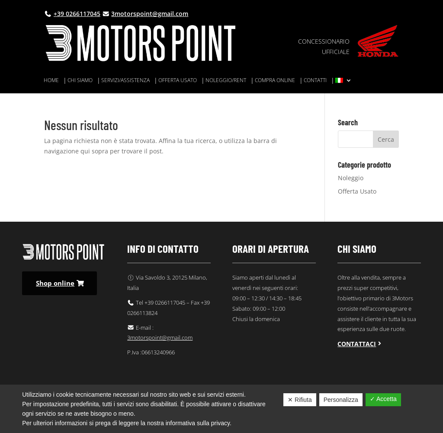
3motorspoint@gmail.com (149, 14)
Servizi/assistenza (125, 80)
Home (51, 80)
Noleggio (350, 178)
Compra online (275, 80)
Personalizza (341, 399)
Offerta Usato (357, 191)
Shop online (55, 283)
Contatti (315, 80)
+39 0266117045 (77, 14)
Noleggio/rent (225, 80)
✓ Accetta (383, 398)
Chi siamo (80, 80)
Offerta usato (177, 80)
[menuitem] (343, 82)
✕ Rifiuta (300, 399)
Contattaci (356, 344)
